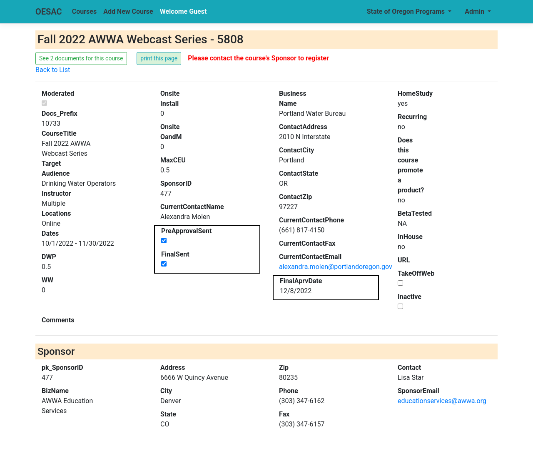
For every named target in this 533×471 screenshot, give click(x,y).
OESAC (48, 12)
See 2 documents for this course (81, 58)
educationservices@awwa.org (442, 401)
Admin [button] (475, 11)
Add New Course (128, 11)
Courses (84, 11)
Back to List (52, 70)
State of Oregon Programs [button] (406, 11)
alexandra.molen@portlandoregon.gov (335, 267)
